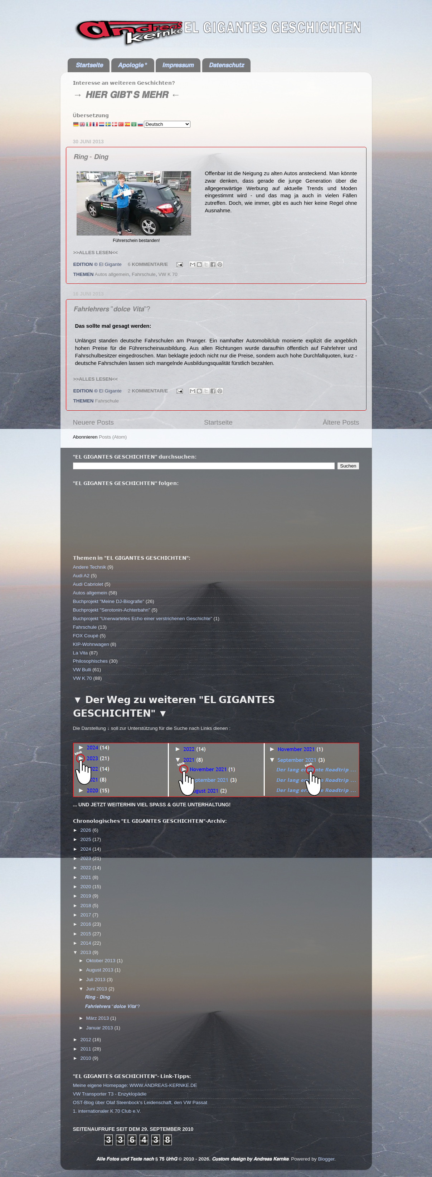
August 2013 (100, 970)
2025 (86, 839)
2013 (86, 952)
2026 (86, 830)
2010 (86, 1058)
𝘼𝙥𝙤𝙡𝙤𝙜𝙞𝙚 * (132, 65)
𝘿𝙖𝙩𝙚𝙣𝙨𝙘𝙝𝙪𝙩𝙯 (226, 65)
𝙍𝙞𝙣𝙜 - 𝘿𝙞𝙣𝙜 (90, 156)
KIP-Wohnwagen (91, 644)
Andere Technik (89, 567)
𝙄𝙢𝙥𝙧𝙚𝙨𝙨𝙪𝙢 (178, 65)
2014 (86, 943)
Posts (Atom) (113, 437)
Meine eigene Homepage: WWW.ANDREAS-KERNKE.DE (135, 1085)
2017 (86, 915)
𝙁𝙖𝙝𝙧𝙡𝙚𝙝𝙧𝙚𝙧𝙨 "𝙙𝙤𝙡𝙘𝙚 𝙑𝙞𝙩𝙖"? (111, 309)
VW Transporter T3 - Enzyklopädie (110, 1094)
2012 (86, 1039)
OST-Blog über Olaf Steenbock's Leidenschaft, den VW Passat (140, 1102)
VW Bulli (82, 669)
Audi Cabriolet (88, 584)
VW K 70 (167, 274)
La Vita (80, 653)
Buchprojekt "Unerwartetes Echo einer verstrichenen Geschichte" (142, 618)
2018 (86, 905)
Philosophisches (90, 661)
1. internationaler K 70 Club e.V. (107, 1111)
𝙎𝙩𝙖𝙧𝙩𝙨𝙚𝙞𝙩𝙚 (89, 65)
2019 (86, 896)
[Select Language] (167, 124)
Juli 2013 (96, 979)
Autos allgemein (112, 274)
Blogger (326, 1159)
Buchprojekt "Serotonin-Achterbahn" (111, 610)
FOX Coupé (85, 635)
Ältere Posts (341, 422)
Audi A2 (81, 575)
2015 (86, 933)
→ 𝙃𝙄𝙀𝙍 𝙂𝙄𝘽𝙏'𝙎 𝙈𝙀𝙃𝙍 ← (126, 94)
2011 (86, 1049)
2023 (86, 858)
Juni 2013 (97, 988)
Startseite (218, 422)
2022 (86, 867)
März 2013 (98, 1018)
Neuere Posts (93, 422)
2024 (86, 849)
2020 (86, 886)
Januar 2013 (100, 1027)
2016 (86, 924)
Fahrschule (144, 274)
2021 (86, 877)
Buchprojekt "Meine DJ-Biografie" (108, 601)
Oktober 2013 (101, 960)
